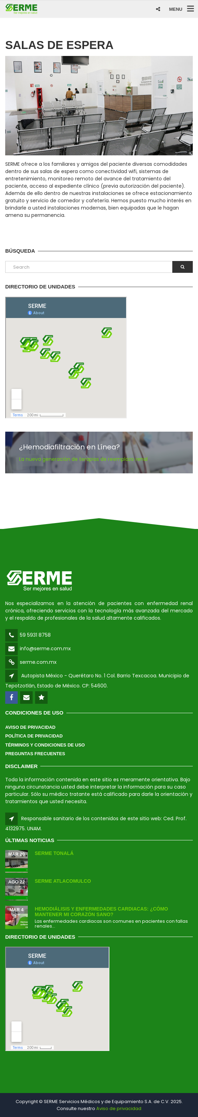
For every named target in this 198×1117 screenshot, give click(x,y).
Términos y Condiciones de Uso (45, 745)
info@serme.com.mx (45, 648)
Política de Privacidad (34, 736)
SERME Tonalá (54, 853)
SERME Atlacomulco (63, 881)
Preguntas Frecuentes (35, 753)
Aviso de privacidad (118, 1108)
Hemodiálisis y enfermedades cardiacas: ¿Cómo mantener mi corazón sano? (101, 911)
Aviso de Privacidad (30, 727)
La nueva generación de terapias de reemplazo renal (83, 459)
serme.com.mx (38, 662)
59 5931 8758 (35, 634)
